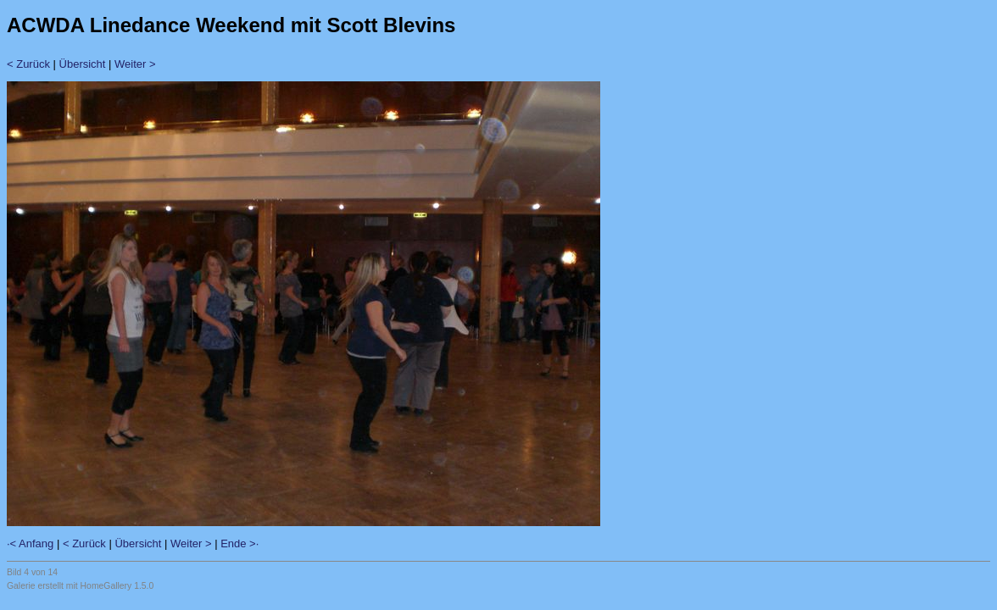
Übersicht (82, 64)
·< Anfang (30, 543)
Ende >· (239, 543)
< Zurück (28, 64)
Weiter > (135, 64)
